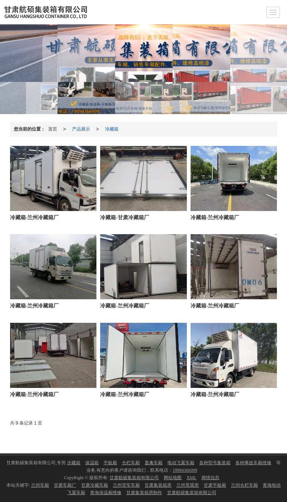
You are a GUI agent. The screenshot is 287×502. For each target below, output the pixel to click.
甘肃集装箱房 (158, 485)
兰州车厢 (40, 485)
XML (191, 477)
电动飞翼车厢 (180, 462)
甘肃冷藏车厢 (94, 485)
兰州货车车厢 (126, 485)
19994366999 (185, 470)
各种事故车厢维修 (253, 462)
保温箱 (92, 462)
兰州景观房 (187, 485)
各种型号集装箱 (215, 462)
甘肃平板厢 (215, 485)
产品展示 (81, 129)
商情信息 (210, 477)
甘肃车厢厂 (65, 485)
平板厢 (110, 462)
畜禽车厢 (154, 462)
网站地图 (173, 477)
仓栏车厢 (131, 462)
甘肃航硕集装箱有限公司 (134, 477)
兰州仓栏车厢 (244, 485)
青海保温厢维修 (105, 492)
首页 (52, 129)
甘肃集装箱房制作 (144, 492)
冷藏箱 (111, 129)
